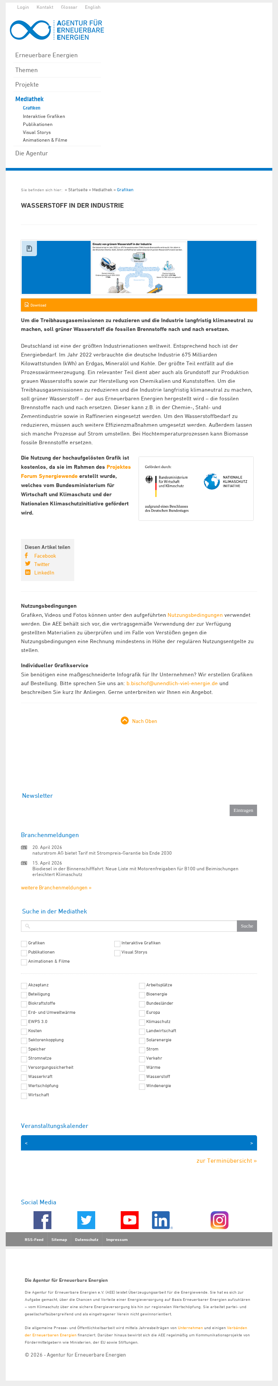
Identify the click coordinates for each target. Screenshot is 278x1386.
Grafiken (31, 108)
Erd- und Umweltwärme (51, 1012)
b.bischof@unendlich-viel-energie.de (172, 683)
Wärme (153, 1067)
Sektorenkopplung (46, 1039)
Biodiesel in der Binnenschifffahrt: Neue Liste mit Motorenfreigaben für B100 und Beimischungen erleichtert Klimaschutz (135, 871)
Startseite (78, 189)
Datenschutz (86, 1239)
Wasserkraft (40, 1076)
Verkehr (154, 1058)
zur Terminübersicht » (227, 1160)
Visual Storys (37, 132)
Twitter (42, 564)
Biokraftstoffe (41, 1003)
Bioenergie (156, 994)
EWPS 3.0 (38, 1021)
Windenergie (158, 1085)
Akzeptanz (38, 985)
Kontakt (45, 7)
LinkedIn (44, 572)
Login (23, 7)
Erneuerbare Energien (46, 55)
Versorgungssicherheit (50, 1067)
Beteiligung (39, 994)
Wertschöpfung (43, 1085)
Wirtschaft (38, 1094)
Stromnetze (39, 1058)
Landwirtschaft (161, 1030)
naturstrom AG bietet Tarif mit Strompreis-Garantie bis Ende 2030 (102, 853)
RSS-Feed (34, 1239)
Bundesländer (159, 1003)
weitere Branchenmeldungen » (56, 887)
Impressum (117, 1239)
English (93, 7)
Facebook (45, 555)
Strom (152, 1049)
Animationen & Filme (45, 140)
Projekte (27, 84)
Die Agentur (31, 153)
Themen (26, 70)
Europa (153, 1012)
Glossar (69, 7)
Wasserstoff (158, 1076)
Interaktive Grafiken (44, 116)
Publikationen (38, 124)
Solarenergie (158, 1039)
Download (38, 305)
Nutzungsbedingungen (195, 615)
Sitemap (59, 1239)
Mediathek (29, 99)
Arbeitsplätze (159, 985)
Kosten (35, 1030)
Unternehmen (190, 1327)
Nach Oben (144, 721)
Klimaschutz (158, 1021)
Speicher (37, 1049)
